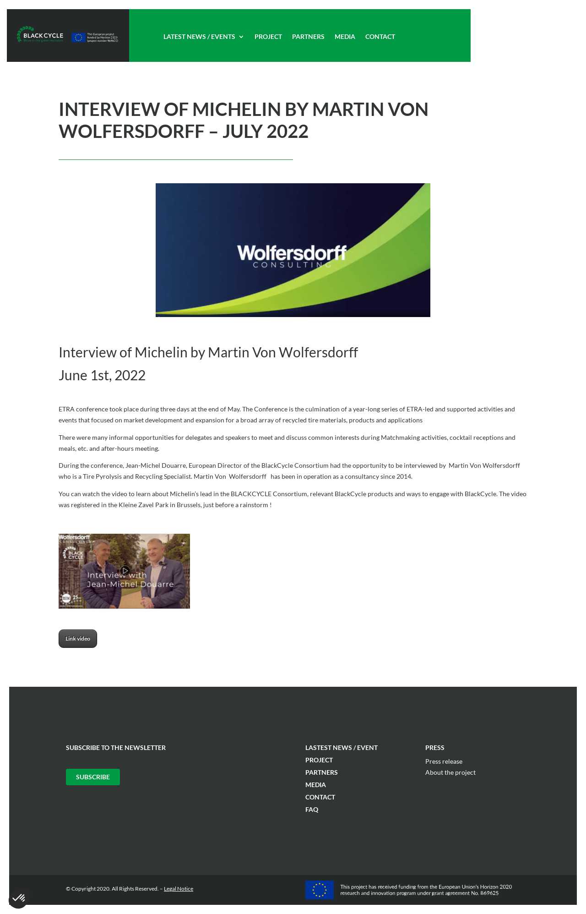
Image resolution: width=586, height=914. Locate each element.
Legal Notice (178, 888)
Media (345, 36)
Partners (308, 36)
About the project (450, 772)
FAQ (311, 809)
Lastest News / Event (341, 747)
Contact (380, 36)
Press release (443, 761)
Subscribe (93, 777)
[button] (19, 898)
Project (268, 36)
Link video (77, 638)
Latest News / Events (199, 36)
